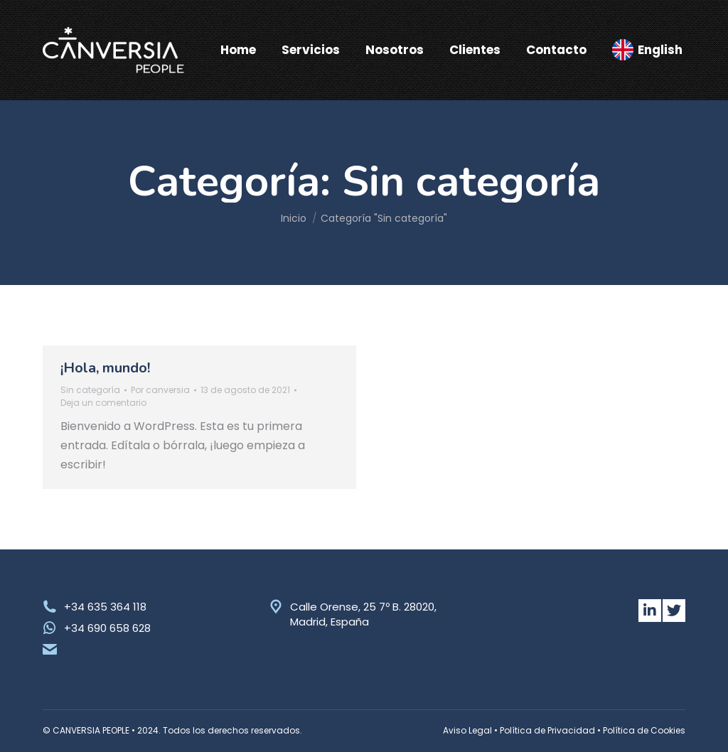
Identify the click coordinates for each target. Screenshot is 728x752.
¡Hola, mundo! (105, 367)
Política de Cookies (644, 730)
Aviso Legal (467, 730)
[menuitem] (238, 50)
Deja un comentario (103, 403)
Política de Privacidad (547, 730)
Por (160, 390)
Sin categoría (90, 390)
